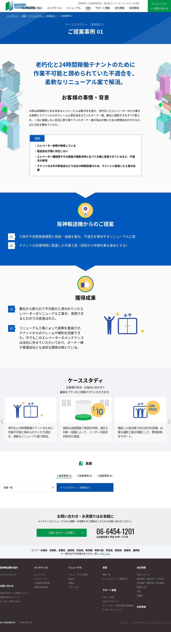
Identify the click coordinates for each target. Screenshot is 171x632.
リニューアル (75, 567)
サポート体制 (108, 597)
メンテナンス (41, 567)
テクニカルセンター (8, 574)
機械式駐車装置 (41, 587)
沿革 (139, 591)
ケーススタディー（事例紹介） (43, 16)
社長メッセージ (143, 574)
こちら (107, 553)
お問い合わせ (7, 585)
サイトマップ (26, 622)
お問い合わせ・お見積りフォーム (14, 593)
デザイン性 (73, 587)
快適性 (71, 583)
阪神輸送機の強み (9, 567)
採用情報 (141, 606)
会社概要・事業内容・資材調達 (150, 583)
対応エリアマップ (110, 601)
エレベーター (40, 574)
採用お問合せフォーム (9, 597)
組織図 (140, 595)
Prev (2, 421)
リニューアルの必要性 (78, 574)
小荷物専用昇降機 (42, 583)
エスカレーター (41, 578)
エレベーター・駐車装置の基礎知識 (118, 605)
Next (169, 421)
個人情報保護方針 (7, 622)
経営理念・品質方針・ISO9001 (150, 578)
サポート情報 (109, 590)
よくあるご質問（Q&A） (10, 601)
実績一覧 (106, 574)
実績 (24, 16)
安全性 (71, 578)
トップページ (12, 16)
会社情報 (141, 567)
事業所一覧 (141, 587)
